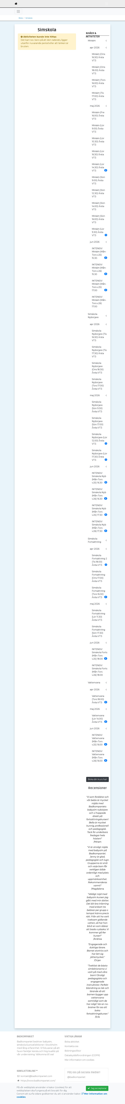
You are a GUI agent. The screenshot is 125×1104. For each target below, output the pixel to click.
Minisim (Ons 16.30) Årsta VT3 (98, 57)
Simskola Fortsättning (94, 540)
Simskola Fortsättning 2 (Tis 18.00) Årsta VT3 (99, 560)
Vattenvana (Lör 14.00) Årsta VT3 (99, 718)
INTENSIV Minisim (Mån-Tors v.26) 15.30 (99, 269)
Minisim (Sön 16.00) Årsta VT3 (98, 219)
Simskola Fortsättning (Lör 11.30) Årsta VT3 (98, 615)
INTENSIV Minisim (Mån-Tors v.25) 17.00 (99, 285)
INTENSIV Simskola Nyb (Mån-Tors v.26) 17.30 (99, 526)
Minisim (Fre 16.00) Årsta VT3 (98, 115)
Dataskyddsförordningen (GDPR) (82, 1055)
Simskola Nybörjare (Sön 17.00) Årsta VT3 (97, 423)
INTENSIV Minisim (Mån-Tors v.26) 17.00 (99, 302)
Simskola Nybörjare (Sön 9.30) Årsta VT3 (97, 407)
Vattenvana (94, 682)
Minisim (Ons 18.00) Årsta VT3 (98, 70)
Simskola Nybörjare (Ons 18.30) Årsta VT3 (98, 368)
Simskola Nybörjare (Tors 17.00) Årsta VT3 (98, 384)
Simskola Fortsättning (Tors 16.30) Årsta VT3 (99, 592)
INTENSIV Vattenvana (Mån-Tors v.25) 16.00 (99, 740)
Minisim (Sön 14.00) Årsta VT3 (98, 206)
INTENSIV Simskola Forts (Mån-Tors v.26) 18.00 (99, 670)
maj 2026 (95, 106)
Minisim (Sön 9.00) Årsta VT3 (98, 180)
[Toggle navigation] (106, 3)
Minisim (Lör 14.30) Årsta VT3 (99, 167)
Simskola (28, 18)
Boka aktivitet (72, 1041)
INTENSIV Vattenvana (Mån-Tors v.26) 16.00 (99, 756)
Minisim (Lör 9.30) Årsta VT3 (99, 232)
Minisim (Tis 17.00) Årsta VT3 (98, 96)
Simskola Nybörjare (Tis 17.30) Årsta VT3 (99, 352)
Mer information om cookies (79, 1060)
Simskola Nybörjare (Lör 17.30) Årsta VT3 (99, 455)
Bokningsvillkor (73, 1051)
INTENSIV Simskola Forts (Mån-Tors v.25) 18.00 (99, 654)
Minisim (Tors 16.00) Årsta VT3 (98, 83)
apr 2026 (94, 47)
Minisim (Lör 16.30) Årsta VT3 (98, 154)
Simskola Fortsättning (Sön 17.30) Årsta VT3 (98, 631)
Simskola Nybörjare (93, 316)
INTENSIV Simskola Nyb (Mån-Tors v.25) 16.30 (99, 478)
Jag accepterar (97, 1088)
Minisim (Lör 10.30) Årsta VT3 (98, 141)
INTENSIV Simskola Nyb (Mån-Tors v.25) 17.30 (99, 510)
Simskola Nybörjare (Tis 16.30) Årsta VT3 (99, 336)
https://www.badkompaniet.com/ (38, 1080)
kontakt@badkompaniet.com (36, 1076)
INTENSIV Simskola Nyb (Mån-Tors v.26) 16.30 (99, 494)
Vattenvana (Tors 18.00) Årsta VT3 (99, 699)
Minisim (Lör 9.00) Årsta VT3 (98, 128)
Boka (21, 18)
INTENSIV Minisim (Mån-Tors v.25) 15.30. (99, 253)
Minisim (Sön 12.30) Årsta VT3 (98, 193)
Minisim (92, 40)
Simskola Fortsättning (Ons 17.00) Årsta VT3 (98, 576)
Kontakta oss (71, 1046)
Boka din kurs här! (97, 779)
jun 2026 (94, 242)
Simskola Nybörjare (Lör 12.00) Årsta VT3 (99, 439)
